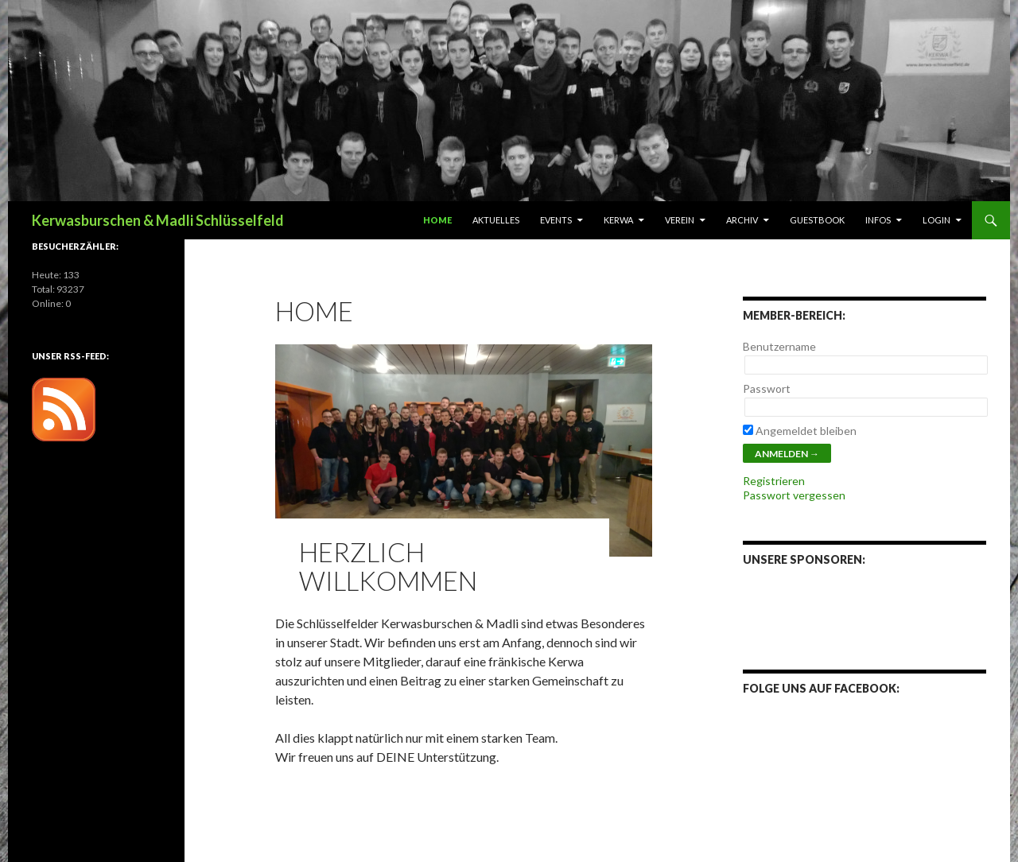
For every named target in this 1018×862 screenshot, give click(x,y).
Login (936, 220)
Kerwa (618, 220)
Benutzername (779, 346)
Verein (679, 220)
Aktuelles (495, 220)
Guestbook (817, 220)
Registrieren (774, 480)
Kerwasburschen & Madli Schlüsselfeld (158, 220)
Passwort (767, 388)
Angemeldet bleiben (800, 430)
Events (556, 220)
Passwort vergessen (794, 495)
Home (437, 220)
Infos (878, 220)
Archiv (742, 220)
